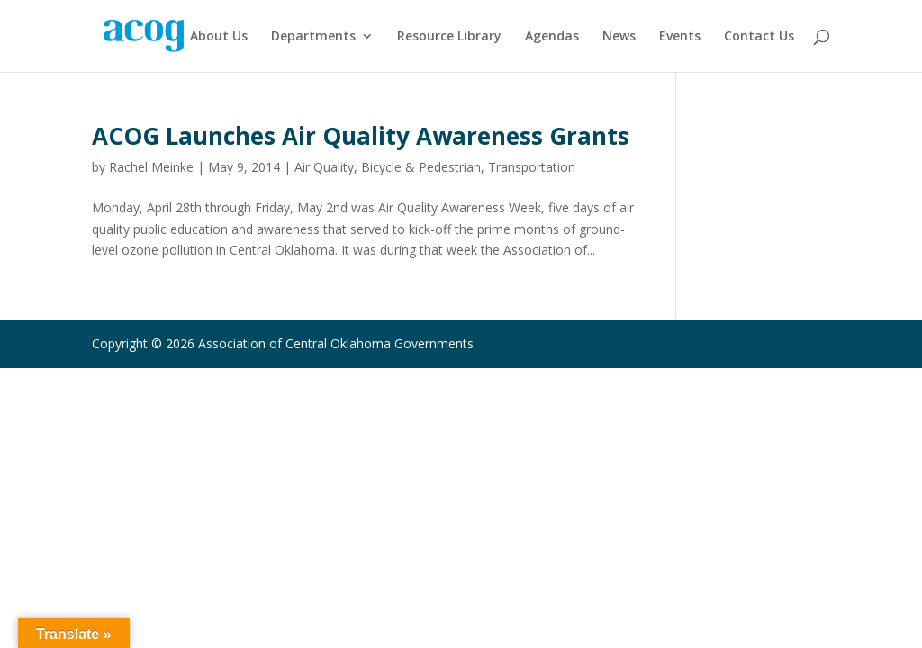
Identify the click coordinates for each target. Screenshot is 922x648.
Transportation (531, 167)
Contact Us (759, 37)
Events (680, 37)
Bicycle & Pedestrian (421, 167)
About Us (219, 37)
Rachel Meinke (151, 167)
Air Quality (324, 167)
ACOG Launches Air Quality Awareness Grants (360, 136)
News (619, 37)
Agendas (552, 37)
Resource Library (449, 37)
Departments (313, 37)
